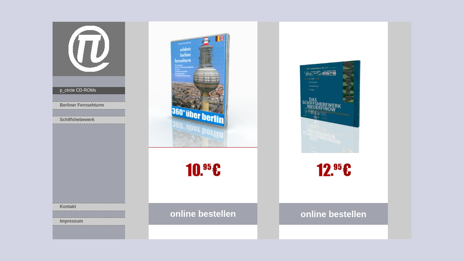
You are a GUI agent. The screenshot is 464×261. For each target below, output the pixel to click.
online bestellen (333, 214)
